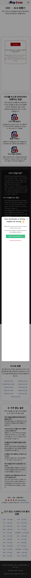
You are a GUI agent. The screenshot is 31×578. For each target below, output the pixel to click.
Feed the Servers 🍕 (15, 236)
